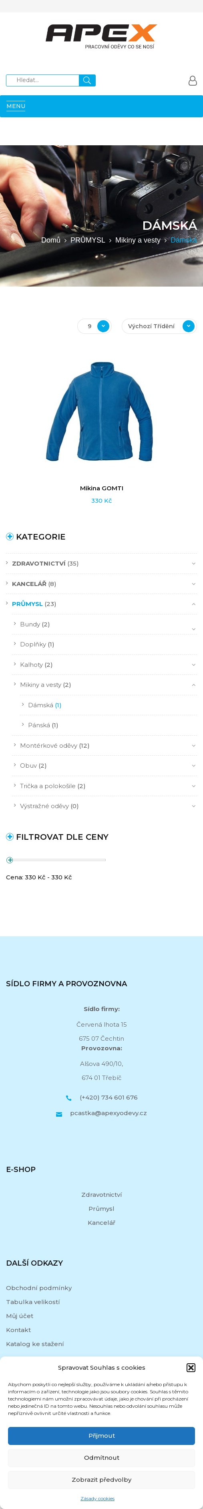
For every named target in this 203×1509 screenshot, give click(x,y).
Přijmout (101, 1435)
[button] (191, 1368)
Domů (50, 240)
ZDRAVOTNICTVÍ (39, 563)
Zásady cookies (97, 1498)
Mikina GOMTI (101, 488)
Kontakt (18, 1330)
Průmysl (101, 1208)
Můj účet (19, 1316)
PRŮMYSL (87, 240)
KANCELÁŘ (29, 584)
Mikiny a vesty (138, 240)
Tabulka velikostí (33, 1302)
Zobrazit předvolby (101, 1479)
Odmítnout (101, 1457)
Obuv (28, 765)
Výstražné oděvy (44, 806)
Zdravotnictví (101, 1194)
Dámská (40, 705)
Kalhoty (31, 664)
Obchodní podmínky (39, 1288)
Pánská (39, 725)
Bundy (30, 624)
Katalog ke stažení (35, 1344)
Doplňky (33, 644)
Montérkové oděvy (48, 745)
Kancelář (101, 1222)
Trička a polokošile (48, 786)
